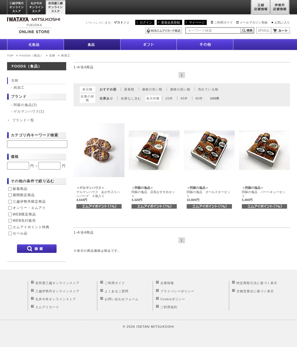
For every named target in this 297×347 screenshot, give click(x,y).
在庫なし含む (131, 98)
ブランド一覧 (23, 120)
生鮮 (53, 55)
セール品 (20, 233)
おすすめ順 (108, 89)
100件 (214, 98)
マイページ (197, 22)
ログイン (146, 22)
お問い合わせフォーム (122, 299)
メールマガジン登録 (254, 22)
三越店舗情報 (260, 7)
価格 (15, 157)
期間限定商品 (24, 195)
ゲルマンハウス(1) (29, 111)
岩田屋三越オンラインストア (56, 7)
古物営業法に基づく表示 (255, 291)
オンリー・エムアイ (29, 208)
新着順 (129, 89)
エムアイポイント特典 (31, 227)
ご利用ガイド (223, 22)
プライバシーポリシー (177, 291)
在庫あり (106, 98)
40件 (184, 98)
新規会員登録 (170, 22)
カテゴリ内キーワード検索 (34, 135)
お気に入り (282, 22)
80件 (199, 98)
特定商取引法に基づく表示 (256, 283)
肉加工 (65, 55)
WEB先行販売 (24, 221)
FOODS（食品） (31, 55)
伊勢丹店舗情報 (280, 7)
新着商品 (20, 189)
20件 (169, 98)
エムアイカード (47, 307)
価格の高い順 (180, 89)
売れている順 (208, 89)
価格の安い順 (152, 89)
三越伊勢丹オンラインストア (17, 7)
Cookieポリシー (172, 299)
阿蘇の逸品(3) (25, 105)
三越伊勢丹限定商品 (29, 202)
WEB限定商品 (24, 214)
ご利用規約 (168, 307)
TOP (10, 55)
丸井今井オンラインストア (36, 7)
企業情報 (167, 283)
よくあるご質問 (116, 291)
